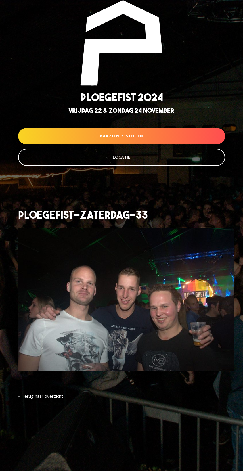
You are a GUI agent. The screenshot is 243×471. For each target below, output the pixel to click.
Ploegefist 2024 (121, 97)
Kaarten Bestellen (121, 136)
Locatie (121, 157)
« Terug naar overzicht (40, 396)
